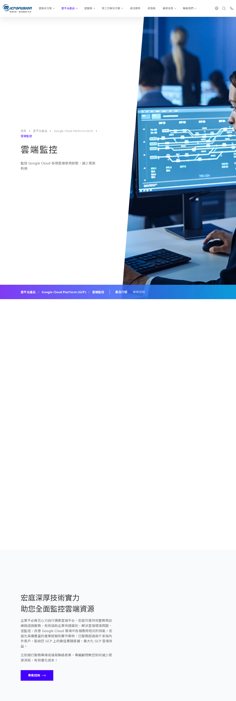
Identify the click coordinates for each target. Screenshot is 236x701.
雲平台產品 (67, 8)
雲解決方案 (45, 8)
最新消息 (168, 8)
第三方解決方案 (111, 8)
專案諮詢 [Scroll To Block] (139, 292)
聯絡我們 (188, 8)
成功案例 (135, 8)
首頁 (23, 131)
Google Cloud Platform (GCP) (73, 131)
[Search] (224, 8)
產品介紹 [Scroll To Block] (121, 292)
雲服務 (88, 8)
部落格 (152, 8)
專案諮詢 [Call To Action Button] (34, 675)
